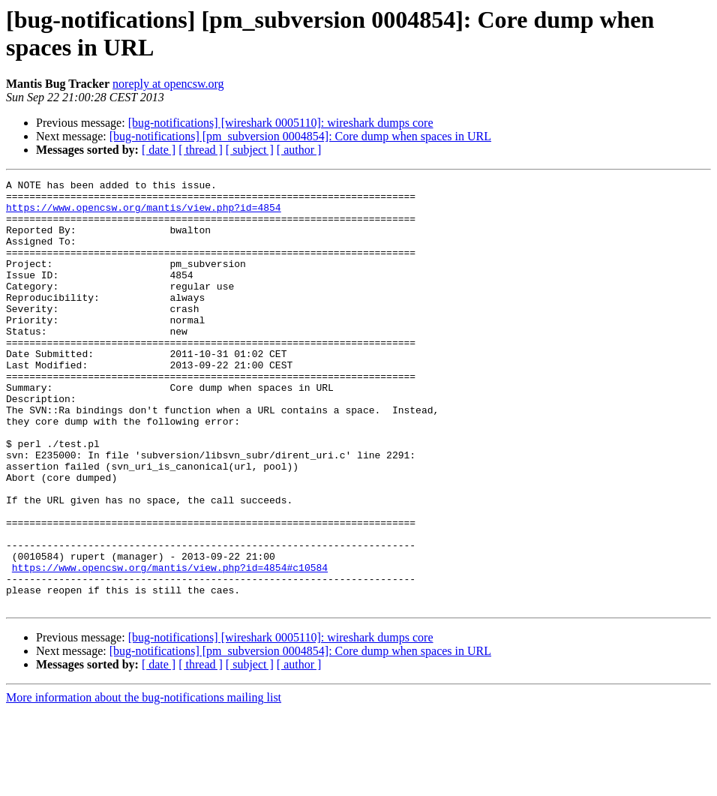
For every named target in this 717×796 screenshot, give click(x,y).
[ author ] (299, 149)
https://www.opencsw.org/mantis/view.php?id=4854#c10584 (170, 646)
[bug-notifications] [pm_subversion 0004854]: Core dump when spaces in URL (300, 136)
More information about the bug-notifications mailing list (143, 782)
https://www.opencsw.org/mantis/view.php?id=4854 (143, 214)
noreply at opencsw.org (168, 83)
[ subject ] (250, 149)
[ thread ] (200, 149)
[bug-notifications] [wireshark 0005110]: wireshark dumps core (281, 122)
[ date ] (159, 149)
